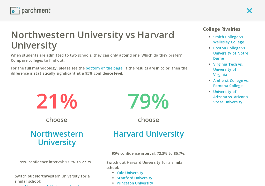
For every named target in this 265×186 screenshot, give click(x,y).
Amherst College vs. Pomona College (231, 83)
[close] (249, 10)
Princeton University (135, 183)
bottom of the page (104, 68)
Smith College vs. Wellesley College (228, 39)
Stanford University (134, 177)
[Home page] (30, 10)
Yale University (130, 172)
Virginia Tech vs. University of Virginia (228, 69)
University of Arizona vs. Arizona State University (230, 96)
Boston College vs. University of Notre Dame (230, 53)
